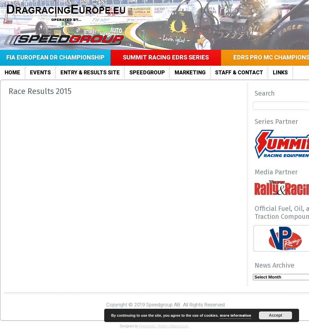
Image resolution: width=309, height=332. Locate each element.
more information (235, 315)
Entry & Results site (90, 73)
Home (12, 73)
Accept (275, 315)
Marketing (190, 73)
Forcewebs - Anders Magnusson (163, 326)
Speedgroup (147, 73)
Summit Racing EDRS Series (166, 57)
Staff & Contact (239, 73)
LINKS (280, 73)
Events (40, 73)
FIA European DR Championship (55, 57)
